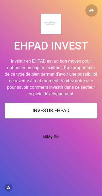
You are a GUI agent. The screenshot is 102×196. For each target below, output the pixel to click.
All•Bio (51, 137)
